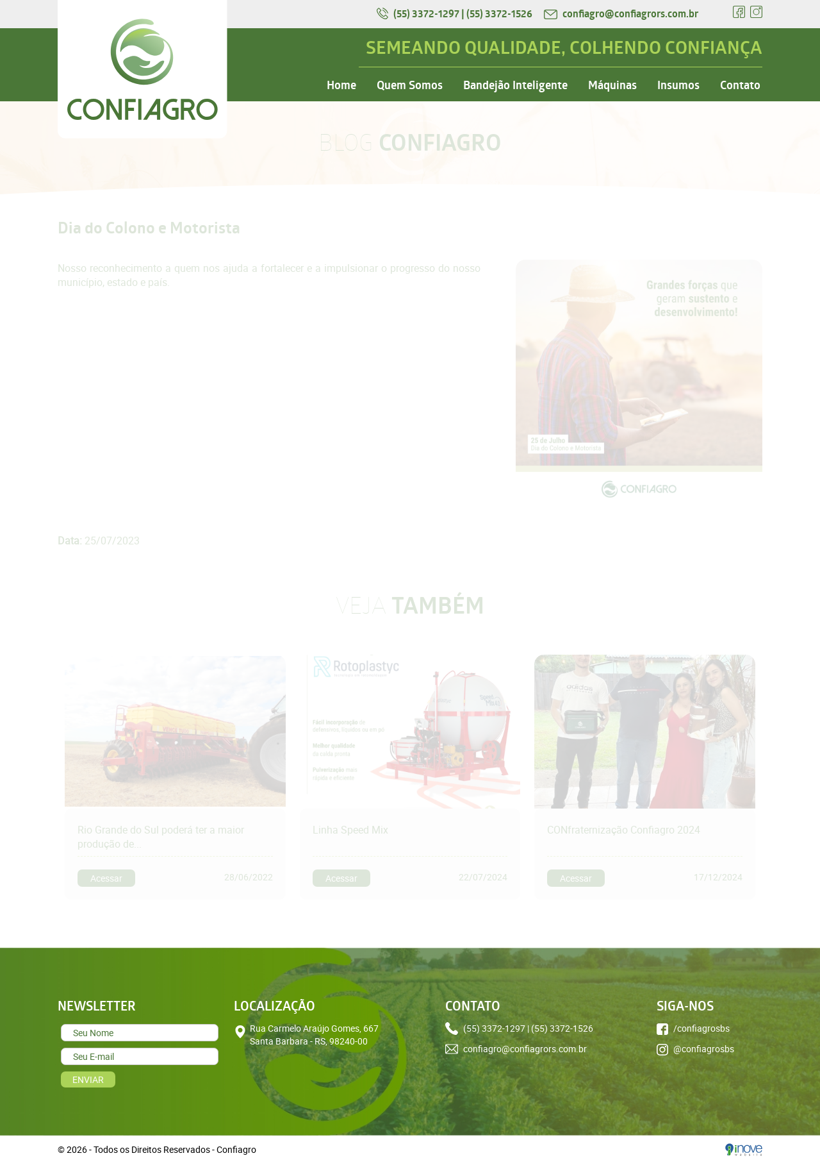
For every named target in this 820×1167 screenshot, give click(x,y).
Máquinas (612, 85)
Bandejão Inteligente (515, 85)
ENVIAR (88, 1079)
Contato (740, 85)
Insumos (678, 85)
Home (341, 85)
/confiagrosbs (693, 1028)
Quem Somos (410, 85)
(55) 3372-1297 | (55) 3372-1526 (455, 13)
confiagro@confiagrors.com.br (621, 13)
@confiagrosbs (695, 1049)
